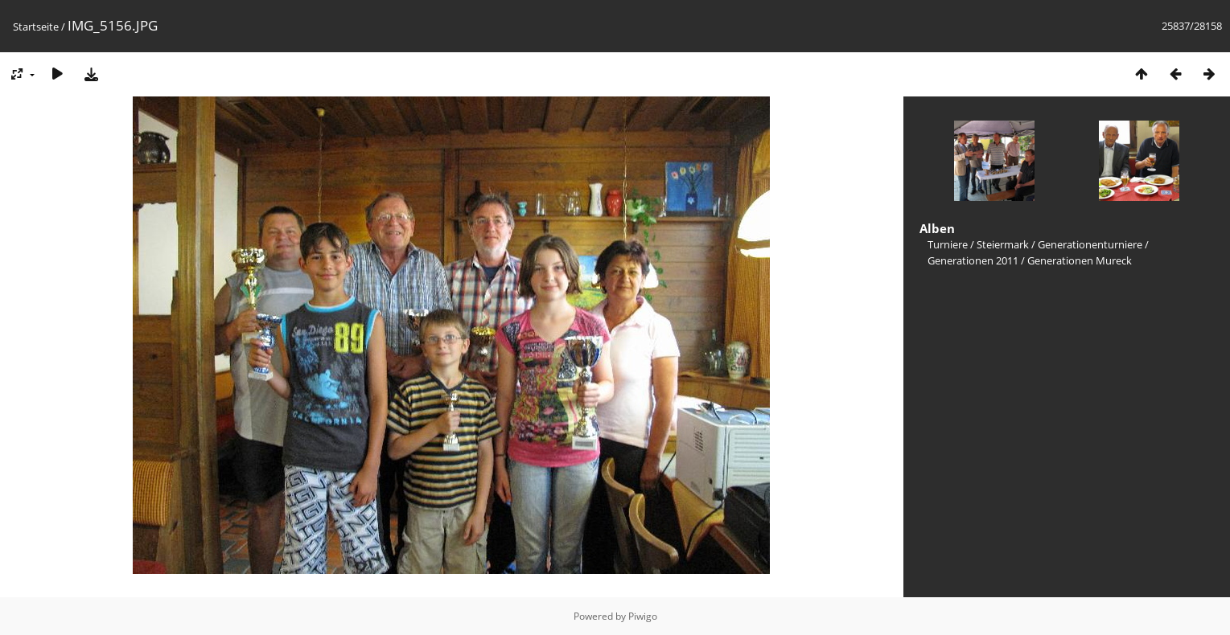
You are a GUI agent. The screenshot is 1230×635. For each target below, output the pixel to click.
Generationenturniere (1090, 244)
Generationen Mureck (1079, 260)
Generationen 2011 (973, 260)
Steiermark (1003, 244)
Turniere (948, 244)
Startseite (36, 26)
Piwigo (642, 616)
